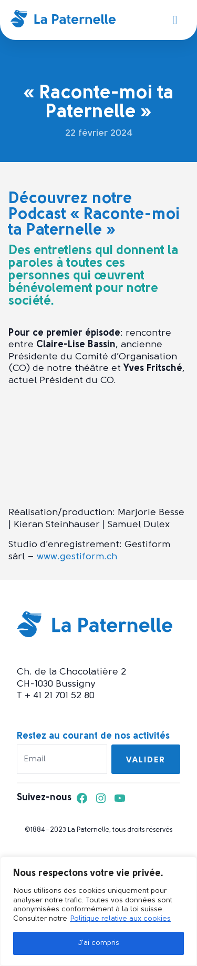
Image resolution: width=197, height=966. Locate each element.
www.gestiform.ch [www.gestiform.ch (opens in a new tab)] (77, 557)
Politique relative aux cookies (120, 919)
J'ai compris (98, 943)
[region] (98, 911)
